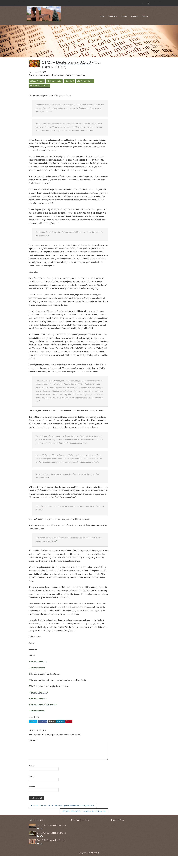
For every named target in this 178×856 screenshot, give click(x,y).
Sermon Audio (54, 81)
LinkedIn (60, 721)
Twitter (33, 721)
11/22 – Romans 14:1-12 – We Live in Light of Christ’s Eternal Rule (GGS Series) (62, 806)
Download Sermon (39, 85)
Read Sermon (36, 81)
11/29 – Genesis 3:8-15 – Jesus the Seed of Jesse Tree (84, 811)
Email (31, 776)
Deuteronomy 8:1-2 (38, 661)
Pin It (68, 721)
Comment (33, 740)
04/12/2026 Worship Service (51, 840)
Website (32, 787)
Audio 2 (69, 81)
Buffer (52, 721)
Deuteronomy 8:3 (37, 704)
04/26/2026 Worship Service (51, 825)
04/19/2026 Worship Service (51, 832)
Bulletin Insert (85, 81)
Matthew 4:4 (51, 704)
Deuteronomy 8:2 (37, 667)
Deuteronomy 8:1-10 (73, 62)
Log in (96, 853)
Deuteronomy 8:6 (37, 710)
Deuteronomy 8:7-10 (39, 692)
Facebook (42, 721)
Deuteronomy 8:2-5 (38, 698)
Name (32, 765)
